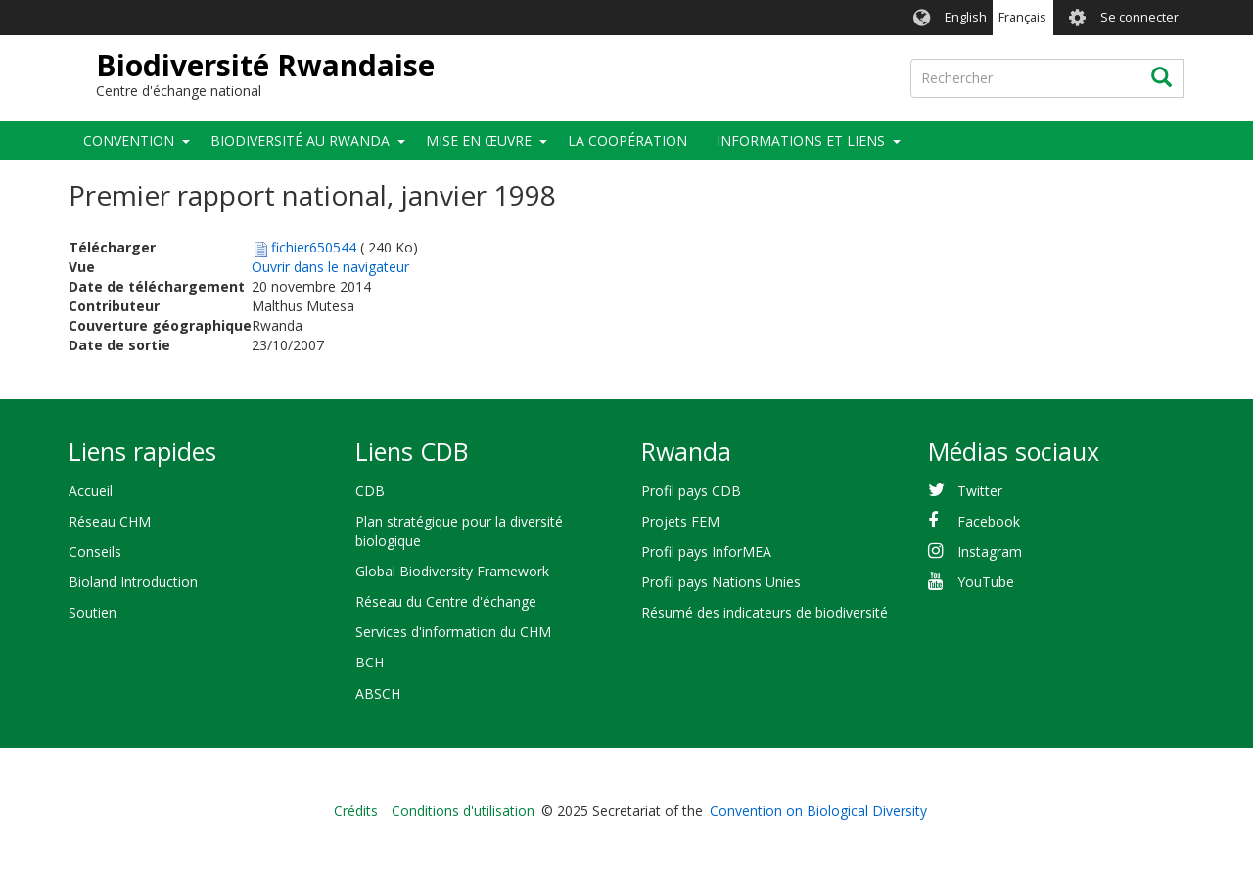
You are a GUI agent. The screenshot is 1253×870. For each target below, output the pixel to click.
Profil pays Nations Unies (721, 581)
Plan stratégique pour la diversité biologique (459, 531)
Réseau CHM (110, 521)
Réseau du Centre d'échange (445, 601)
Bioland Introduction (133, 581)
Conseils (95, 551)
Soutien (92, 612)
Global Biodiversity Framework (452, 571)
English (966, 17)
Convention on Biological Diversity (818, 810)
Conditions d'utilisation (463, 810)
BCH (369, 662)
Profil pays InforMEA (706, 551)
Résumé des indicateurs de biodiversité (764, 612)
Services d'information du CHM (453, 631)
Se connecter (1139, 17)
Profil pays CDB (691, 490)
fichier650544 (313, 247)
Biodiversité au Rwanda (300, 140)
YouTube (985, 581)
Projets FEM (680, 521)
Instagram (989, 551)
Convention (128, 140)
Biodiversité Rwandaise (265, 65)
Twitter (979, 490)
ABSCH (377, 693)
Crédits (356, 810)
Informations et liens (801, 140)
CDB (370, 490)
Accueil (91, 490)
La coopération (627, 140)
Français (1022, 17)
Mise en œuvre (479, 140)
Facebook (988, 521)
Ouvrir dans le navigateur (330, 266)
